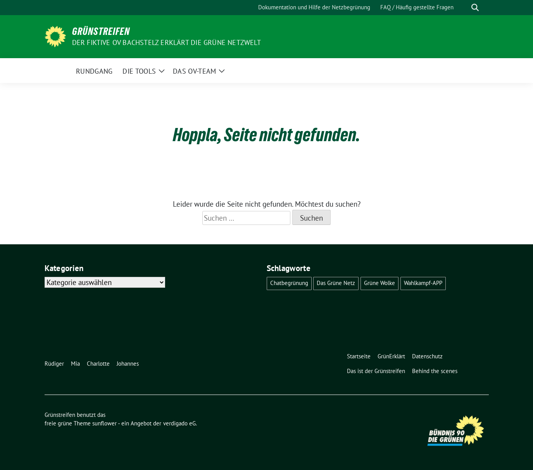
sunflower (104, 423)
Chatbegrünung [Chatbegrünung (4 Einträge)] (289, 283)
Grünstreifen (101, 31)
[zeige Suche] (475, 7)
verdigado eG (179, 423)
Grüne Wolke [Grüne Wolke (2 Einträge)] (379, 283)
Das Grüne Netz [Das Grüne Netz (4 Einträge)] (336, 283)
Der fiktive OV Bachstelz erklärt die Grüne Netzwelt (166, 42)
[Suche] (464, 7)
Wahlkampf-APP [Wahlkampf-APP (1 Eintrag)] (423, 283)
